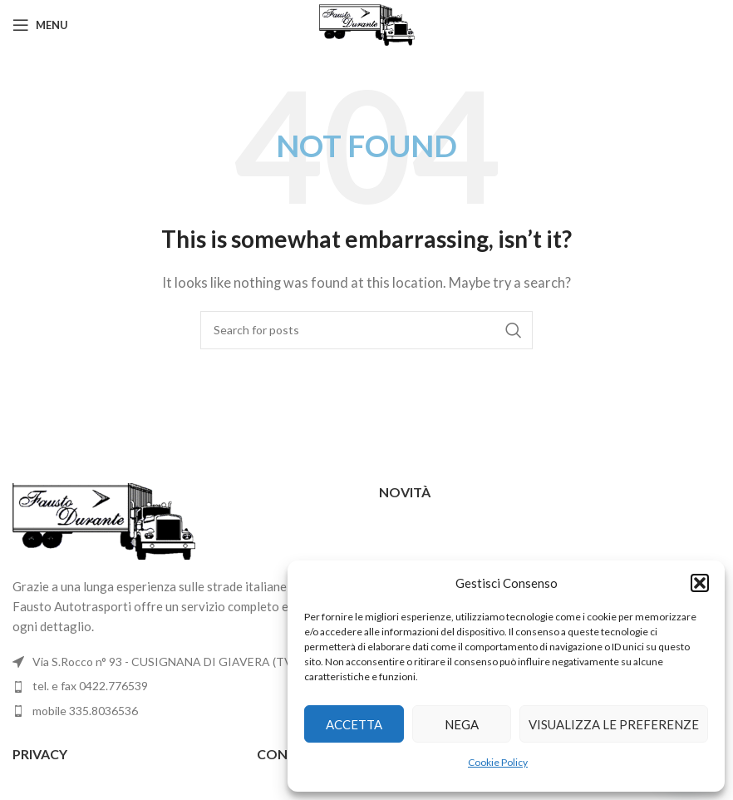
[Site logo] (367, 23)
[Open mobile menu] (40, 25)
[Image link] (103, 519)
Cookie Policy (498, 762)
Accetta (354, 724)
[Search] (366, 330)
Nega (462, 724)
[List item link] (183, 686)
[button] (699, 583)
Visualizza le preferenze (614, 724)
